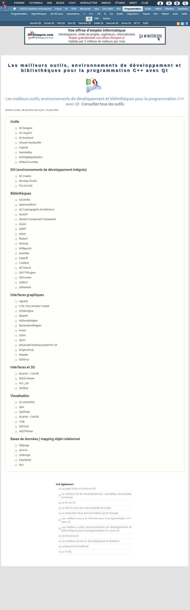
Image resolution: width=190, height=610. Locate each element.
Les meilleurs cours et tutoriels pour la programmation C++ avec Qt (97, 520)
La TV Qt (66, 551)
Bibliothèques (20, 194)
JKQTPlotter (26, 431)
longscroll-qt (26, 350)
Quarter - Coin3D (29, 373)
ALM (73, 9)
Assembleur (73, 14)
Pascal (146, 14)
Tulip (22, 421)
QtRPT (23, 229)
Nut (21, 465)
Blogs (60, 3)
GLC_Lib (24, 383)
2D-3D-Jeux (56, 14)
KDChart (24, 426)
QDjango (24, 445)
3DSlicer (23, 388)
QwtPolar (24, 412)
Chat (72, 3)
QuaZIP (23, 214)
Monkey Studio (28, 181)
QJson (22, 224)
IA (66, 9)
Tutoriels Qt (84, 23)
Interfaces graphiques (27, 295)
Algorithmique (38, 14)
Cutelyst (24, 263)
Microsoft (85, 9)
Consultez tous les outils (102, 104)
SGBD (148, 9)
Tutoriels (35, 3)
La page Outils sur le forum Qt (79, 488)
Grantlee (24, 253)
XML (96, 18)
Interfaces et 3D (22, 367)
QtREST (23, 282)
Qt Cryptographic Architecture (36, 209)
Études (120, 3)
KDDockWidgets (28, 320)
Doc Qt (71, 23)
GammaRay (25, 152)
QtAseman (25, 287)
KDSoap (23, 243)
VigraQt (23, 301)
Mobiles (169, 9)
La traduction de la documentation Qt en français (90, 513)
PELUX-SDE (26, 186)
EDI (119, 9)
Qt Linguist (25, 133)
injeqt (22, 234)
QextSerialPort (27, 204)
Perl (155, 14)
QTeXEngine (26, 311)
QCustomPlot (27, 402)
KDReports (25, 248)
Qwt (21, 407)
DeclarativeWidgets (30, 325)
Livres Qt (126, 23)
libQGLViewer (27, 378)
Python (165, 14)
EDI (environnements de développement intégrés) (48, 170)
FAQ (49, 3)
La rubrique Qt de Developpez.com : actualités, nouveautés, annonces (97, 496)
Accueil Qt (35, 23)
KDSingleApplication (31, 157)
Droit (133, 3)
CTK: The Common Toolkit (34, 306)
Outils (14, 122)
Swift (184, 14)
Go (111, 14)
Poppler (23, 355)
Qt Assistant (26, 138)
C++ (91, 14)
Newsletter (88, 3)
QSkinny (24, 359)
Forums (18, 3)
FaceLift (23, 258)
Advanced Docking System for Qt (38, 345)
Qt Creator (25, 176)
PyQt (145, 23)
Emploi (106, 3)
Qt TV (137, 23)
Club (144, 3)
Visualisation (19, 396)
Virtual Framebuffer (30, 142)
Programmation (133, 9)
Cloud (58, 9)
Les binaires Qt (70, 536)
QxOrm (23, 450)
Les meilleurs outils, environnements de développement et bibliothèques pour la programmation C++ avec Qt (97, 529)
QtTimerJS (25, 268)
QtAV (22, 340)
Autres (106, 18)
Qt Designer (26, 128)
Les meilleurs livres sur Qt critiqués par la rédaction (91, 541)
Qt (89, 18)
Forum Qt (49, 23)
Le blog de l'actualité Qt (75, 546)
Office (158, 9)
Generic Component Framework (37, 219)
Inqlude (23, 147)
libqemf (23, 316)
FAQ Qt (61, 23)
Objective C (133, 14)
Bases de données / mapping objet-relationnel (45, 439)
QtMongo (24, 455)
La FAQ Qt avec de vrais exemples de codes (86, 508)
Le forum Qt (68, 502)
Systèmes (183, 9)
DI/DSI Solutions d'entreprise (35, 9)
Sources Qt (112, 23)
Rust (175, 14)
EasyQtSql (25, 460)
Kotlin (120, 14)
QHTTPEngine (27, 272)
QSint (22, 335)
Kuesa (22, 330)
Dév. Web (108, 9)
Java (96, 9)
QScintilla (24, 200)
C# (98, 14)
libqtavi (23, 238)
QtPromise (25, 277)
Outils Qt (98, 23)
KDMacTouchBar (28, 162)
